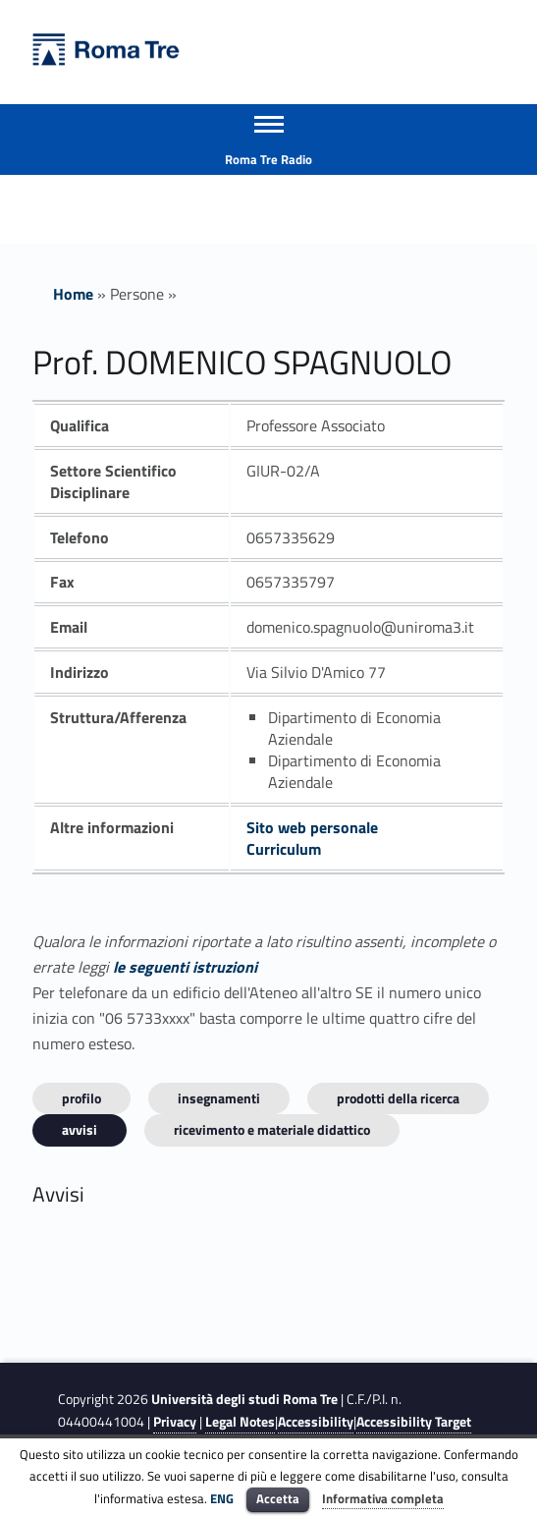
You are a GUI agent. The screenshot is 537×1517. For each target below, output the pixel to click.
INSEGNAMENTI (219, 1098)
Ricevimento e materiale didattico (272, 1129)
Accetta (277, 1498)
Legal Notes (240, 1422)
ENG (222, 1498)
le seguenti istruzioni (185, 967)
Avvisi (79, 1129)
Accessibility (315, 1422)
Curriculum (283, 849)
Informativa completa (383, 1498)
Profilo (81, 1098)
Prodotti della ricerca (398, 1098)
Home (73, 294)
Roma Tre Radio (268, 159)
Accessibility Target (413, 1422)
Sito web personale (312, 827)
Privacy (174, 1422)
